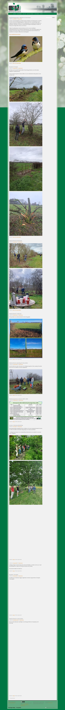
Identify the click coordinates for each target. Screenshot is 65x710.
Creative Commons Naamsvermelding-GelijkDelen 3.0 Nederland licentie (25, 705)
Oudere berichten (12, 698)
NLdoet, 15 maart (13, 574)
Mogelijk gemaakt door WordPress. (50, 707)
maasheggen (19, 13)
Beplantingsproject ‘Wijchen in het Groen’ (20, 17)
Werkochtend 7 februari (15, 313)
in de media (37, 13)
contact (41, 13)
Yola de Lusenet (50, 702)
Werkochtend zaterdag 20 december (18, 363)
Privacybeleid (18, 707)
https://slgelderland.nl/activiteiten (14, 34)
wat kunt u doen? (30, 13)
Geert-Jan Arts (21, 68)
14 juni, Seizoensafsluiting (16, 425)
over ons (24, 13)
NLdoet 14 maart (13, 66)
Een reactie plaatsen (18, 63)
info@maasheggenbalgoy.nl (11, 702)
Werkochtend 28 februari (15, 240)
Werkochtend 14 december (16, 618)
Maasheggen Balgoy (11, 707)
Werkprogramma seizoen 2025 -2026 (18, 399)
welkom (10, 13)
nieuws (14, 63)
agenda (14, 13)
